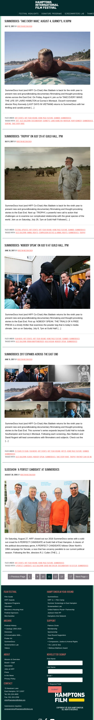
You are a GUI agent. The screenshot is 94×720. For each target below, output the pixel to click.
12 (55, 576)
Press (6, 672)
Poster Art (8, 638)
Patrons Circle (53, 626)
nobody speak (60, 341)
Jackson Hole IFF (54, 613)
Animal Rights (32, 232)
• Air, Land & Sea (54, 645)
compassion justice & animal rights (53, 232)
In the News (9, 675)
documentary (36, 120)
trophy (82, 232)
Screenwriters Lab (11, 645)
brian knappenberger (35, 341)
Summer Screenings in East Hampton (62, 603)
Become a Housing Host (13, 610)
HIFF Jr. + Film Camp (56, 600)
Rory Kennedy (76, 120)
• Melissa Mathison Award (58, 648)
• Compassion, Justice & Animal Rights (63, 642)
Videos (7, 648)
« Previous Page (17, 576)
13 (62, 576)
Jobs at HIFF (9, 669)
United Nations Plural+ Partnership (61, 610)
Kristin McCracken (24, 26)
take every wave (18, 123)
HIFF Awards (9, 600)
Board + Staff (9, 663)
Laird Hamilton (57, 120)
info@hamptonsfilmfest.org (14, 700)
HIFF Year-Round (30, 117)
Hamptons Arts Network (57, 616)
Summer (57, 117)
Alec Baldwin (25, 120)
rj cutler (73, 565)
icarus (29, 456)
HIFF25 (63, 451)
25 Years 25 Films (22, 451)
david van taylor (50, 565)
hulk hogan (49, 341)
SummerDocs (66, 117)
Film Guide (8, 597)
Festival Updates (21, 229)
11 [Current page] (49, 576)
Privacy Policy (9, 679)
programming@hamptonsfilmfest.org (18, 709)
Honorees (8, 632)
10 (43, 576)
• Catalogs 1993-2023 (12, 629)
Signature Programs (12, 603)
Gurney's (46, 120)
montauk (66, 120)
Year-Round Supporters (57, 635)
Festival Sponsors (11, 613)
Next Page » (82, 576)
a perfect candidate (24, 565)
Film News (18, 338)
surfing (8, 123)
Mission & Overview (12, 659)
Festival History (10, 626)
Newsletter (8, 666)
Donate (50, 638)
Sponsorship (52, 632)
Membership (52, 629)
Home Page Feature (45, 117)
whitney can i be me (84, 456)
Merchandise (9, 616)
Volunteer (8, 606)
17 (70, 576)
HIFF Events (19, 117)
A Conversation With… (13, 635)
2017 (17, 120)
